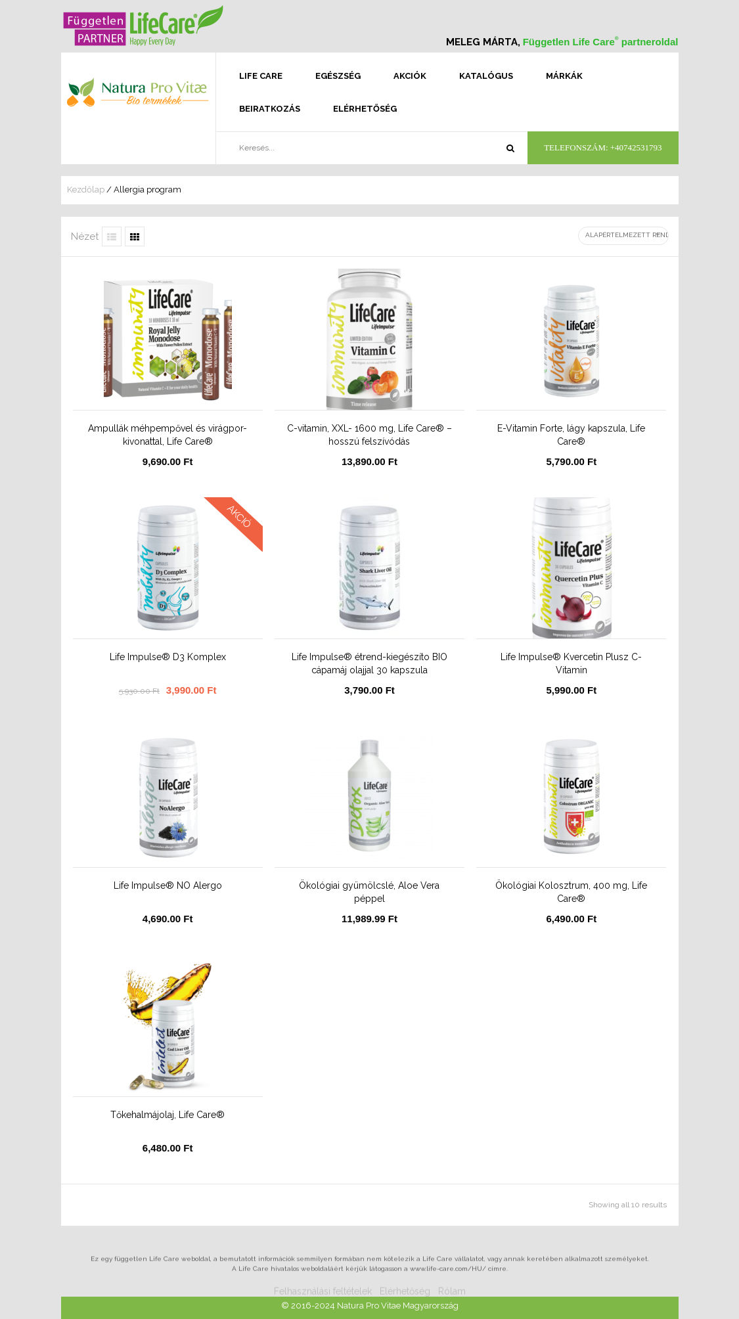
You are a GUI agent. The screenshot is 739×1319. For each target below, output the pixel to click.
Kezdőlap (85, 189)
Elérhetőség (365, 109)
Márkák (564, 76)
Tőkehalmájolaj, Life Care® (167, 1114)
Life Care (260, 76)
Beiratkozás (269, 109)
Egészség (338, 76)
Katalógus (486, 76)
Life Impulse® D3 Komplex (168, 657)
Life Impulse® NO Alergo (168, 885)
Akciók (409, 76)
